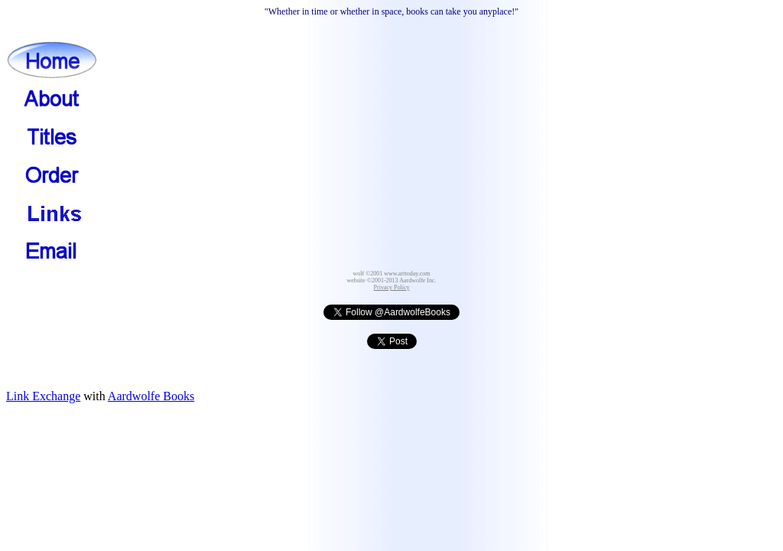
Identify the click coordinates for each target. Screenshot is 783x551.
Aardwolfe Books (151, 396)
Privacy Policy (392, 287)
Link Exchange (43, 396)
